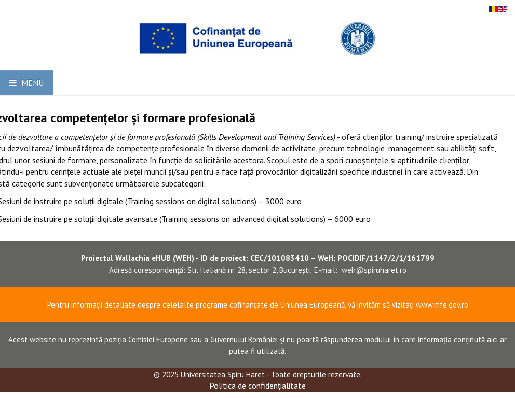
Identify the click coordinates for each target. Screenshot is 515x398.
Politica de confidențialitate (257, 385)
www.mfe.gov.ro (442, 305)
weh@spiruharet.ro (374, 270)
